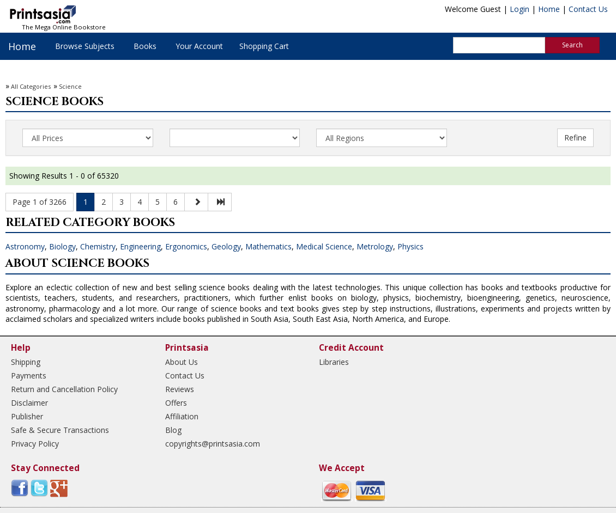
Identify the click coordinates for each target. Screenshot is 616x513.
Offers (176, 403)
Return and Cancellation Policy (64, 389)
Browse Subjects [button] (84, 46)
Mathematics (268, 246)
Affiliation (181, 416)
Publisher (27, 416)
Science (70, 86)
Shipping (25, 362)
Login (519, 9)
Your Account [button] (199, 46)
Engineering (140, 246)
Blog (173, 430)
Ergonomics (186, 246)
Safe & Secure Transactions (60, 430)
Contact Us (588, 9)
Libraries (334, 362)
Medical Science (324, 246)
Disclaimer (29, 403)
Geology (226, 246)
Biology (62, 246)
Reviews (179, 389)
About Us (181, 362)
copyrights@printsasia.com (212, 443)
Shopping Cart (264, 46)
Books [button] (145, 46)
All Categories (31, 86)
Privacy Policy (35, 443)
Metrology (375, 246)
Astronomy (25, 246)
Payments (28, 375)
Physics (410, 246)
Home (549, 9)
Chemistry (98, 246)
